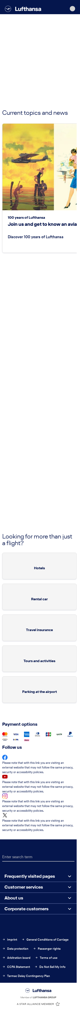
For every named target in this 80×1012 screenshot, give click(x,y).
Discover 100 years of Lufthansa (35, 237)
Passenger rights (47, 948)
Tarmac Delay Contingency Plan (26, 976)
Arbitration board (16, 957)
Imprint (9, 940)
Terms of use (46, 957)
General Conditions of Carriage (45, 940)
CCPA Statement (16, 967)
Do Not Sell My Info (50, 967)
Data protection (15, 948)
